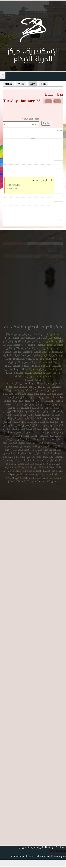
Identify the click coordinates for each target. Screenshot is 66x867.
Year (43, 83)
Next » (57, 101)
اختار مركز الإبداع (30, 119)
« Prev (48, 101)
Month (8, 83)
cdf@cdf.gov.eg (56, 850)
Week (21, 83)
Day (33, 83)
